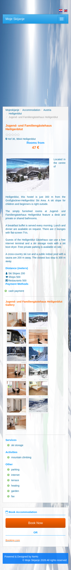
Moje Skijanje (15, 19)
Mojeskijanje (12, 110)
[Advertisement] (35, 63)
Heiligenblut (15, 113)
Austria (47, 110)
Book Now (35, 523)
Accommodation (31, 110)
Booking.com (13, 540)
